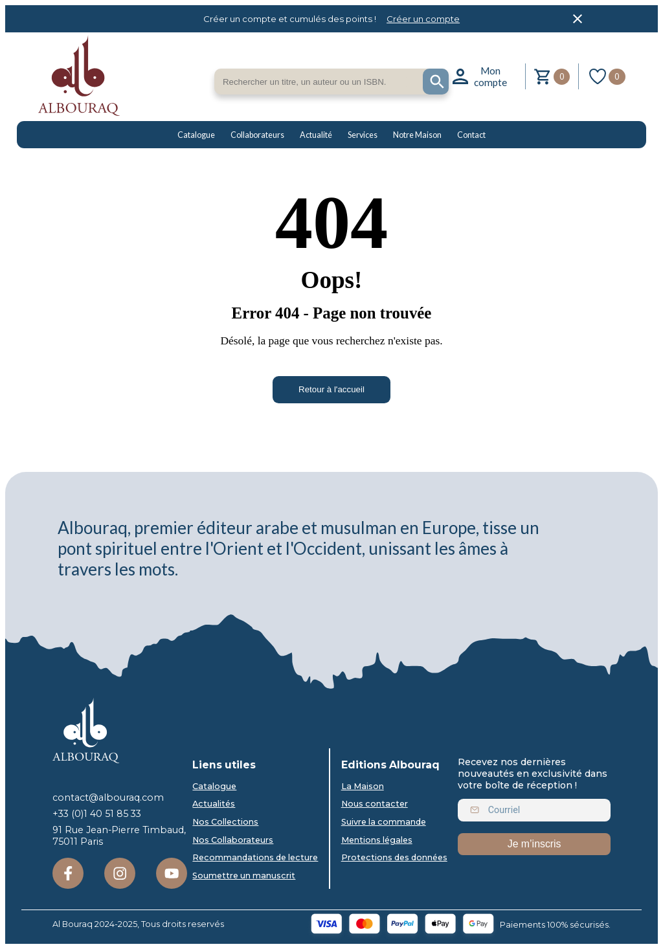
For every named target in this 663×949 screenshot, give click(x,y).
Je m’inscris (534, 843)
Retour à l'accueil (331, 389)
